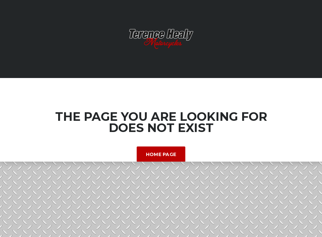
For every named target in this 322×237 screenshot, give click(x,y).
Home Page (161, 154)
